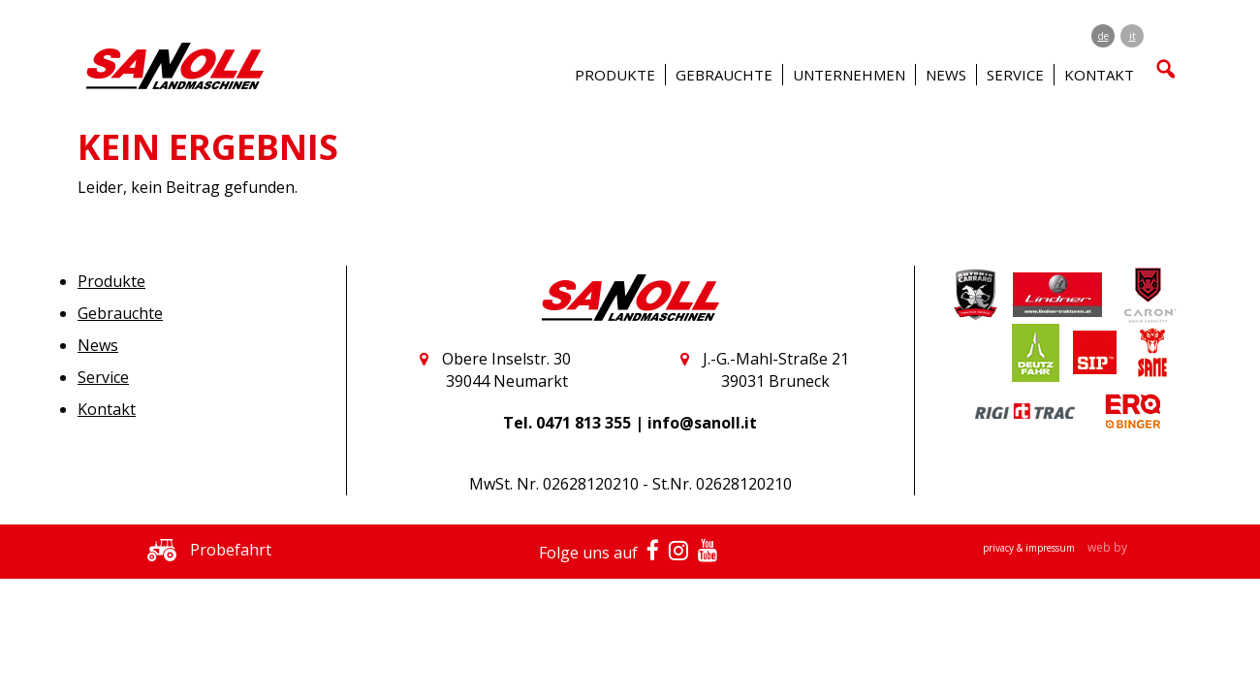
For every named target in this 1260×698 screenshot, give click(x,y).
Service (103, 377)
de (1103, 36)
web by (1107, 547)
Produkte (111, 281)
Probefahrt (204, 549)
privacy (1000, 548)
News (946, 74)
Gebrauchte (120, 313)
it (1132, 36)
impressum (1051, 548)
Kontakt (107, 409)
